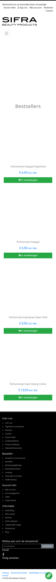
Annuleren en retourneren (15, 458)
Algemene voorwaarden (14, 427)
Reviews (8, 518)
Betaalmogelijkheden (13, 465)
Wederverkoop (11, 480)
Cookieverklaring (12, 441)
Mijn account (36, 7)
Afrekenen (48, 7)
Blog (7, 532)
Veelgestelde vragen (13, 525)
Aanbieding (9, 510)
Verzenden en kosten (13, 476)
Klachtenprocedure (12, 469)
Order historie (10, 500)
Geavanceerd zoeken (19, 573)
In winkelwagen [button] (27, 180)
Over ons (8, 423)
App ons (23, 7)
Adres (7, 497)
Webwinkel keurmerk (13, 448)
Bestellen (9, 462)
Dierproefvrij (10, 528)
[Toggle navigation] (6, 33)
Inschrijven (47, 546)
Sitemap (8, 430)
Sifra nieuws (10, 514)
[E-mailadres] (21, 546)
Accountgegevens (12, 493)
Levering (8, 472)
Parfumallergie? (11, 521)
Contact (49, 11)
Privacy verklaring (12, 444)
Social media (10, 7)
